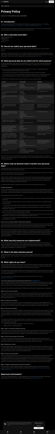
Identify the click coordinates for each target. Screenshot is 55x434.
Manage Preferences (38, 423)
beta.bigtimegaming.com (13, 25)
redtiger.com (22, 25)
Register (51, 1)
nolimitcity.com (4, 25)
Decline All (39, 425)
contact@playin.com (36, 280)
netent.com (28, 25)
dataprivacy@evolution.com (7, 277)
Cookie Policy (39, 56)
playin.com (42, 24)
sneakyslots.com (36, 25)
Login (46, 1)
